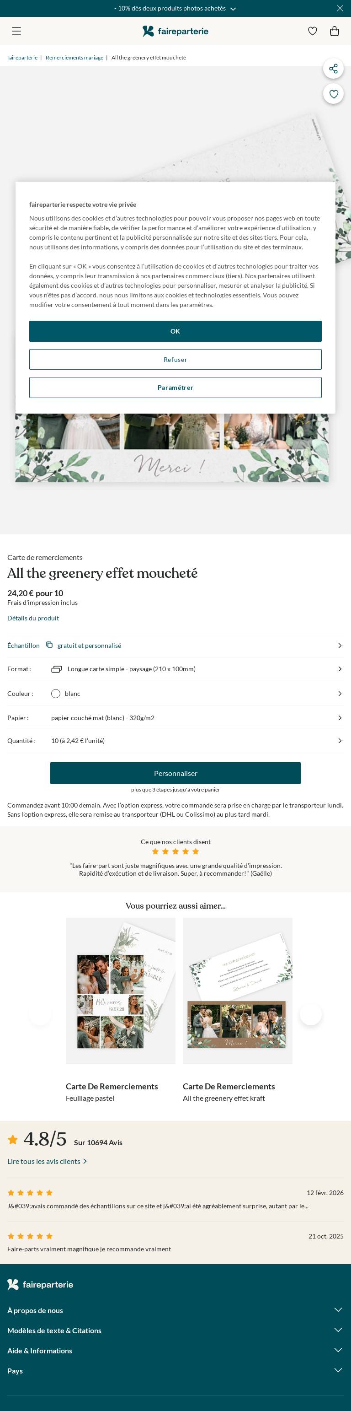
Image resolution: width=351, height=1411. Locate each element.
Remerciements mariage (74, 57)
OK (175, 331)
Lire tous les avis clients (43, 1161)
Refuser (176, 359)
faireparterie (175, 31)
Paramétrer (176, 387)
